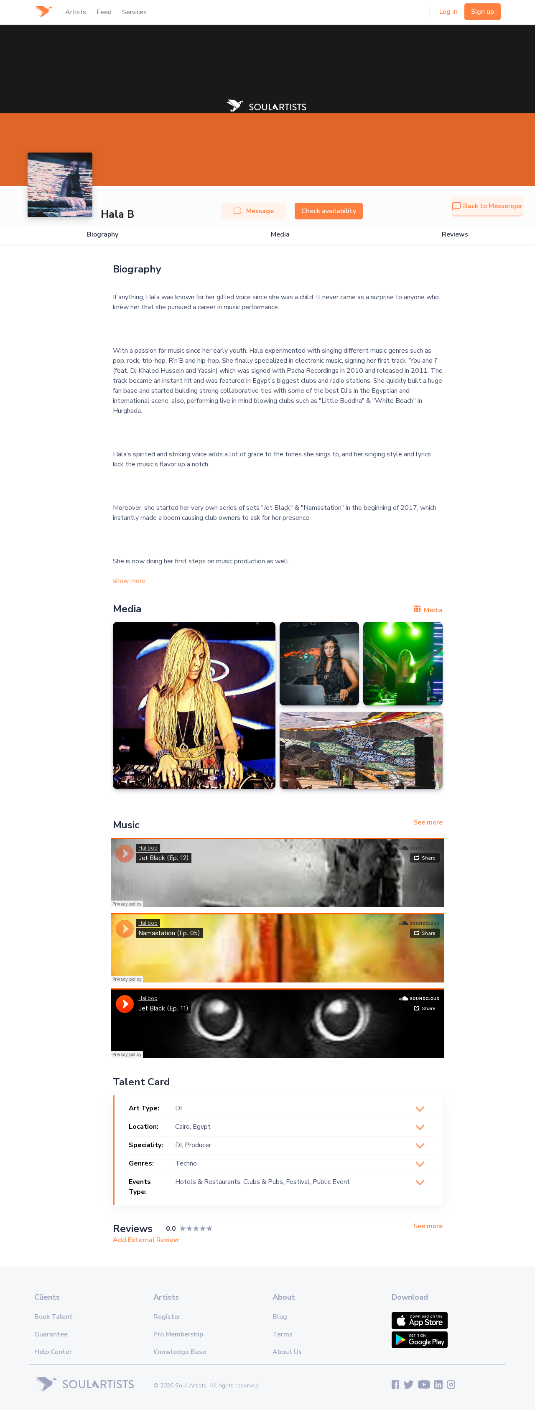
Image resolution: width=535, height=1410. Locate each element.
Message (254, 211)
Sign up (482, 11)
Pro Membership (178, 1334)
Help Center (53, 1352)
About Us (287, 1352)
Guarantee (51, 1334)
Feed (104, 12)
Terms (283, 1334)
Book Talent (53, 1317)
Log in (448, 11)
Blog (280, 1317)
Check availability (328, 211)
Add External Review (146, 1240)
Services (134, 12)
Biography (102, 234)
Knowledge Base (179, 1352)
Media (280, 234)
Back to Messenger (487, 206)
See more (428, 822)
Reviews (455, 234)
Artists (75, 12)
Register (167, 1317)
